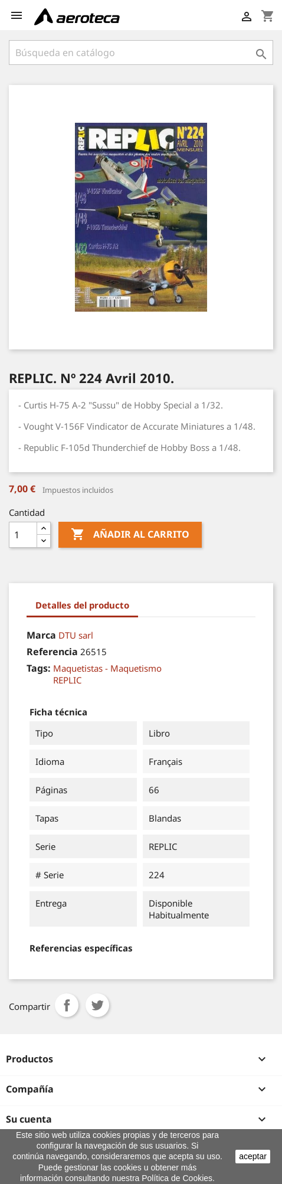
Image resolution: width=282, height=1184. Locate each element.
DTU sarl (75, 635)
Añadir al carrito (130, 534)
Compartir (66, 1005)
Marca (41, 635)
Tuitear (97, 1005)
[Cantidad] (23, 535)
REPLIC (67, 680)
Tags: (39, 668)
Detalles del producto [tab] (82, 605)
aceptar (253, 1156)
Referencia (52, 652)
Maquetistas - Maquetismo (107, 668)
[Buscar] (141, 52)
